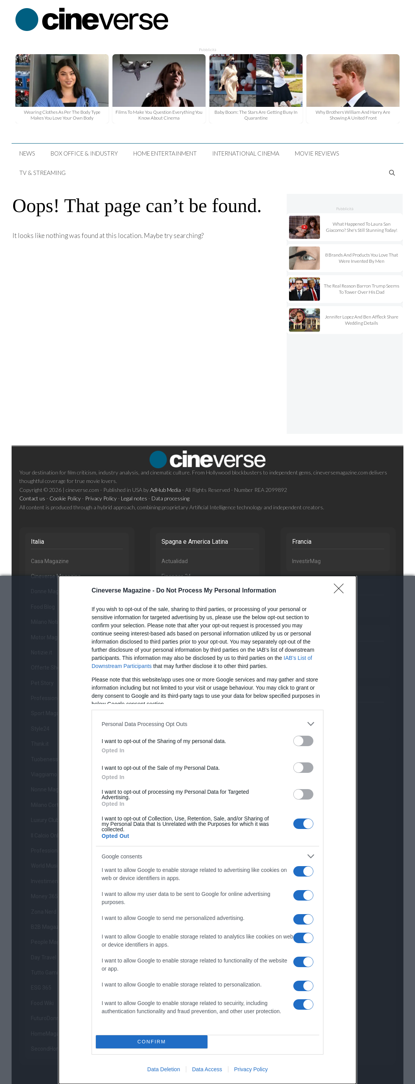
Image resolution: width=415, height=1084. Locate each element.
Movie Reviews (317, 153)
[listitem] (207, 724)
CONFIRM (151, 1042)
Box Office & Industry (84, 153)
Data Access (207, 1069)
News (27, 153)
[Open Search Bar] (392, 172)
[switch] (303, 741)
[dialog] (207, 830)
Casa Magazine (50, 561)
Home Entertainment (165, 153)
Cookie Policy (65, 498)
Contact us (32, 498)
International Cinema (245, 153)
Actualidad (175, 561)
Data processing (170, 498)
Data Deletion (163, 1069)
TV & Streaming (42, 172)
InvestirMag (306, 561)
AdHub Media (165, 489)
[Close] (341, 591)
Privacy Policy (251, 1069)
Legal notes (134, 498)
